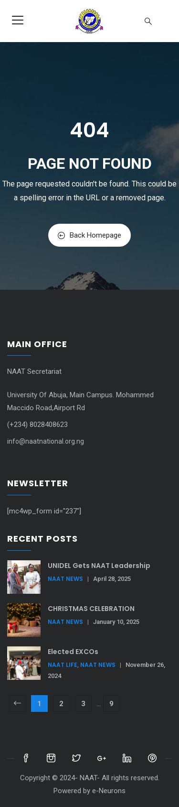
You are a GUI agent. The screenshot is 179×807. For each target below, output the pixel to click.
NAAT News (65, 579)
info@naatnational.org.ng (45, 441)
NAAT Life (62, 665)
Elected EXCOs (73, 651)
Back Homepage (89, 235)
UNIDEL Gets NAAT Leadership (99, 565)
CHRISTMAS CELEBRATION (91, 608)
